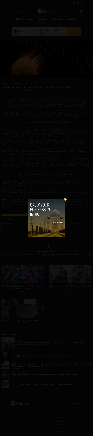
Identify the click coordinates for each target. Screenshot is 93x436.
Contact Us (57, 3)
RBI (80, 223)
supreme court (7, 228)
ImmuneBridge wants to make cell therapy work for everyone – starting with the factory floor (50, 342)
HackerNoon (23, 326)
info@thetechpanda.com (17, 11)
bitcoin (4, 223)
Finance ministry (70, 223)
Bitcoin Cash (13, 223)
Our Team (51, 3)
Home (12, 3)
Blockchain (23, 223)
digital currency (58, 223)
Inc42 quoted (29, 161)
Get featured (36, 3)
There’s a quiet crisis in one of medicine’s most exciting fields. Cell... (33, 344)
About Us (44, 3)
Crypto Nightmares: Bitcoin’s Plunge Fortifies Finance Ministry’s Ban (37, 87)
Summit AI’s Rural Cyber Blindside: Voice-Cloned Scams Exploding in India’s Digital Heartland (44, 374)
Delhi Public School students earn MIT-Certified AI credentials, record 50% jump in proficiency (44, 384)
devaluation (46, 223)
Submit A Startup (20, 3)
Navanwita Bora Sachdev (11, 91)
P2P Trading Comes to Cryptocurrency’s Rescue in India (46, 122)
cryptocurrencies (34, 223)
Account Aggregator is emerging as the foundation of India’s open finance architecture (42, 356)
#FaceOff (29, 3)
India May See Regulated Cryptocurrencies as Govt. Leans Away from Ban (46, 174)
